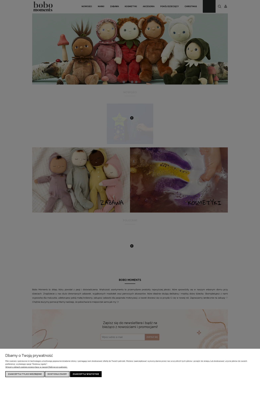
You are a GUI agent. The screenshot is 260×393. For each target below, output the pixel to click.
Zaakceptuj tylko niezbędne (25, 374)
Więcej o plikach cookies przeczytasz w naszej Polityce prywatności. (36, 367)
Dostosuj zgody (57, 374)
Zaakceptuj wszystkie (86, 374)
